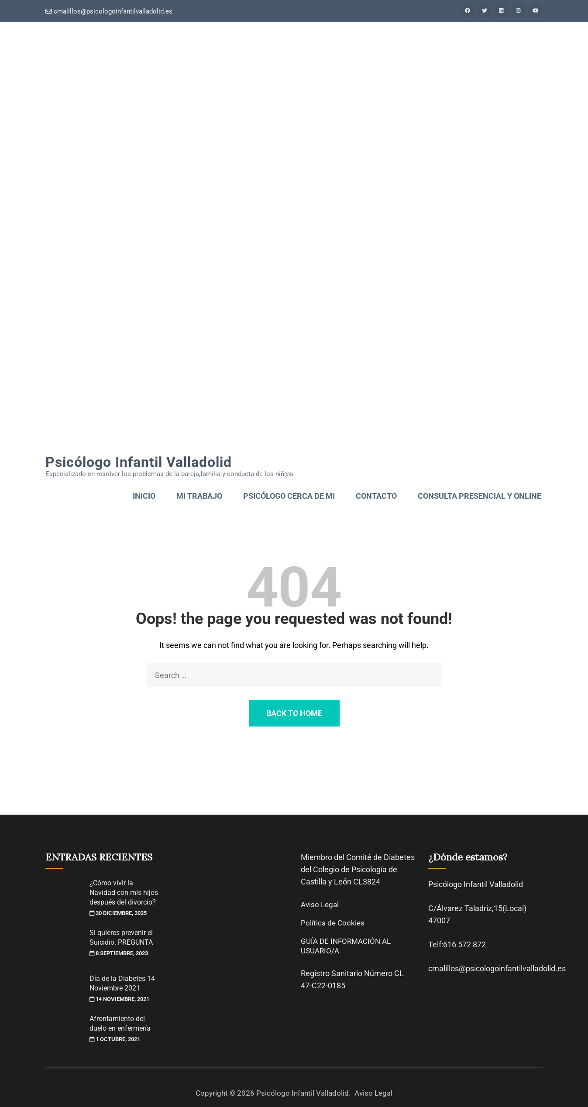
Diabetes (399, 857)
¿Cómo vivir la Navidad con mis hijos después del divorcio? (123, 892)
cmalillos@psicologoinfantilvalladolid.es (108, 11)
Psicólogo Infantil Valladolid (138, 462)
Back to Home (294, 713)
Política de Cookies (332, 923)
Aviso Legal (320, 904)
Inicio (144, 495)
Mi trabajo (199, 495)
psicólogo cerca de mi (289, 495)
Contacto (376, 495)
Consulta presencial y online (479, 495)
